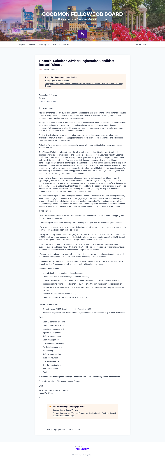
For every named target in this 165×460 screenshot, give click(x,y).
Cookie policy (87, 455)
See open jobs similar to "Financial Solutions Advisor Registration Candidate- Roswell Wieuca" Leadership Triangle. (84, 85)
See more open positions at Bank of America (63, 430)
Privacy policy (76, 455)
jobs (44, 44)
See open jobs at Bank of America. (58, 81)
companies (27, 44)
